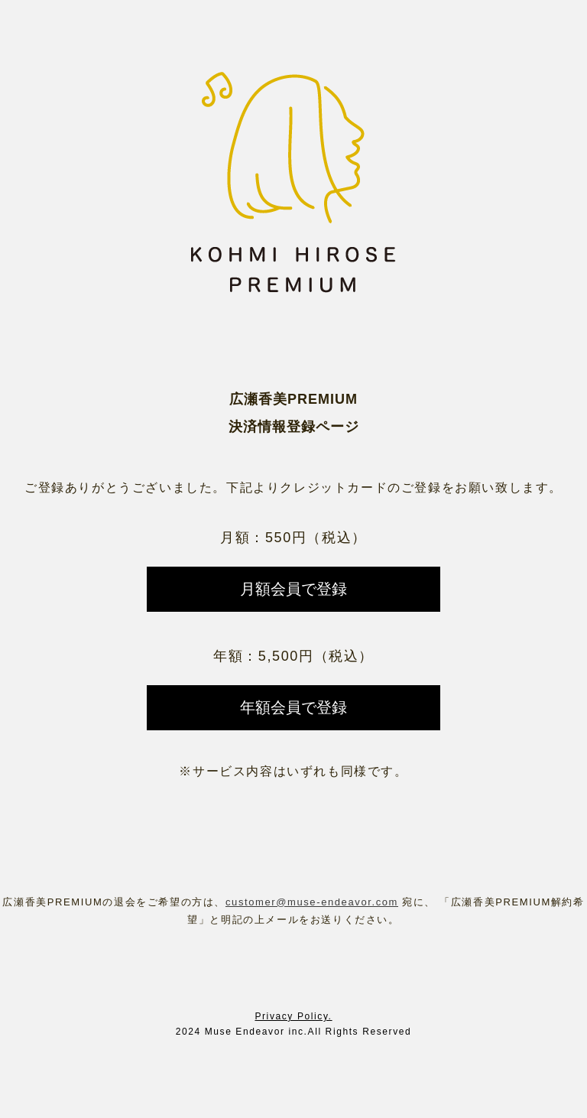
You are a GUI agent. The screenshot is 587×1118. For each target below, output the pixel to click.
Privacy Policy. (293, 1016)
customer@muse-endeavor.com (311, 902)
